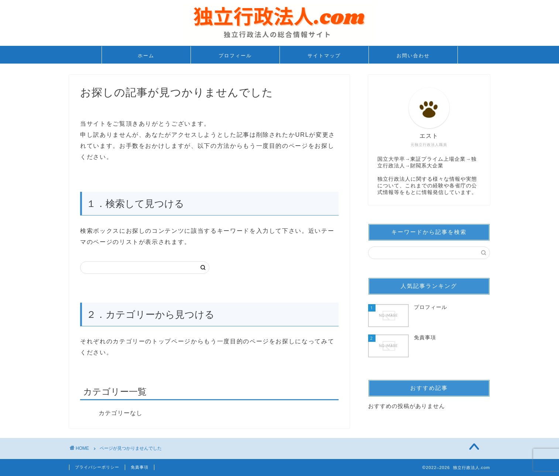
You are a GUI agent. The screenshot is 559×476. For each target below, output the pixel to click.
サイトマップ (324, 55)
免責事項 (139, 467)
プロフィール (235, 55)
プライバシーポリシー (97, 467)
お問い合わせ (413, 55)
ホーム (146, 55)
